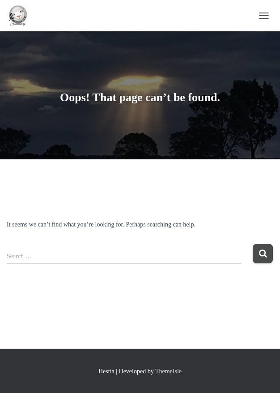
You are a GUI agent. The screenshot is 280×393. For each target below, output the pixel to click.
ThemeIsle (168, 371)
